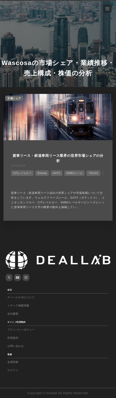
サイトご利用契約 (16, 322)
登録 (9, 354)
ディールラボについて (21, 297)
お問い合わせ (15, 346)
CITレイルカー (22, 173)
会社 (9, 290)
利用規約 (12, 337)
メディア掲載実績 (18, 305)
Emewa (42, 173)
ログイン (12, 370)
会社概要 (12, 313)
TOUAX (93, 173)
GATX (56, 173)
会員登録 (12, 362)
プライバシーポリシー (21, 329)
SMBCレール (74, 173)
